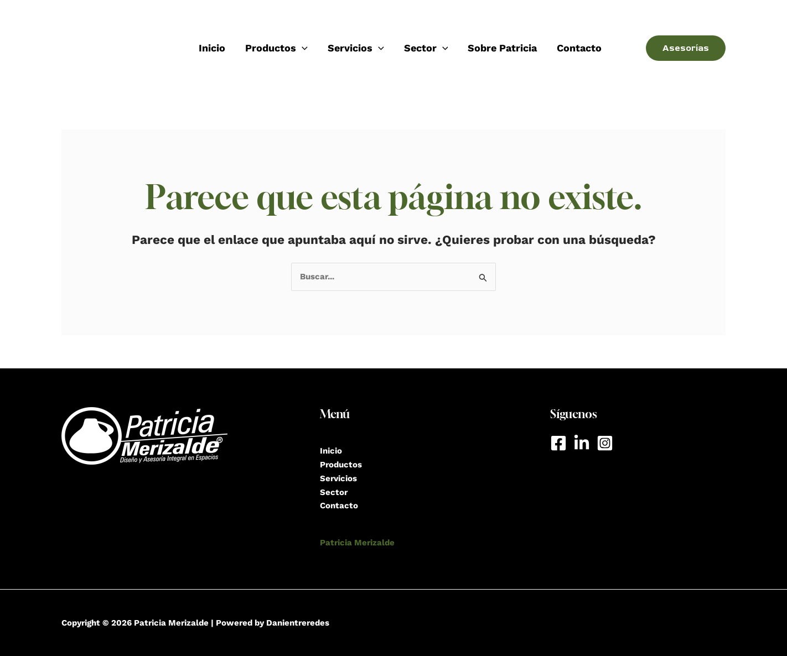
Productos (276, 48)
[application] (302, 48)
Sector (426, 48)
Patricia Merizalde (357, 543)
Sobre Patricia (502, 48)
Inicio (212, 48)
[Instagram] (605, 443)
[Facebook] (558, 443)
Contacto (579, 48)
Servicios (356, 48)
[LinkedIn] (581, 443)
